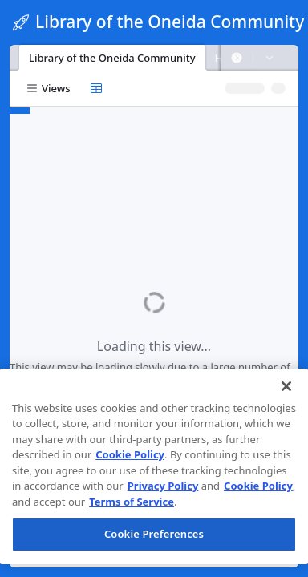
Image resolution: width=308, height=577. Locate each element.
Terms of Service (131, 501)
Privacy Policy (163, 485)
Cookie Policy (129, 454)
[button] (237, 58)
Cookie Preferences (154, 534)
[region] (154, 466)
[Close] (286, 386)
